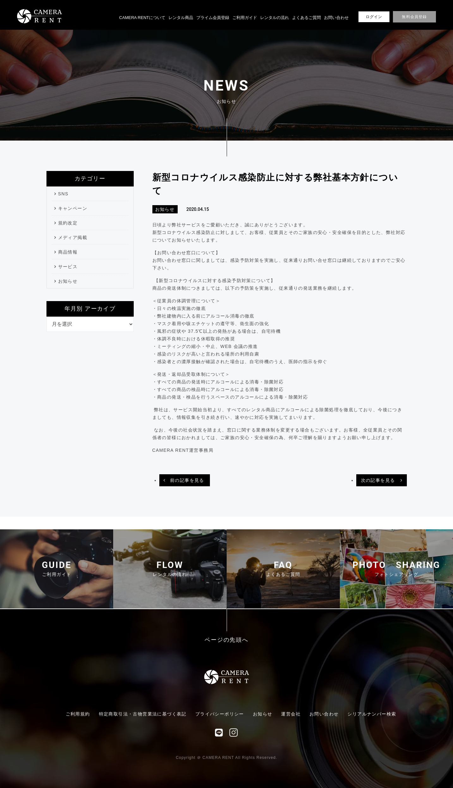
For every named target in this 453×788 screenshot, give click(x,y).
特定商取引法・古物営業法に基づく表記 (143, 713)
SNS (63, 193)
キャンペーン (72, 208)
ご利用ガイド (244, 17)
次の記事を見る (378, 480)
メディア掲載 (72, 237)
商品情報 (68, 252)
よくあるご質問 (306, 17)
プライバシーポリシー (219, 713)
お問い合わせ (336, 17)
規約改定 (68, 222)
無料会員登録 (414, 17)
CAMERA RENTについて (142, 17)
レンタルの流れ (274, 17)
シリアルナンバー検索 (371, 713)
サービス (68, 266)
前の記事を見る (187, 480)
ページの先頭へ (226, 640)
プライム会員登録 (212, 17)
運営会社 (291, 713)
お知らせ (68, 281)
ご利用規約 (78, 713)
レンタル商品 (180, 17)
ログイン (374, 17)
